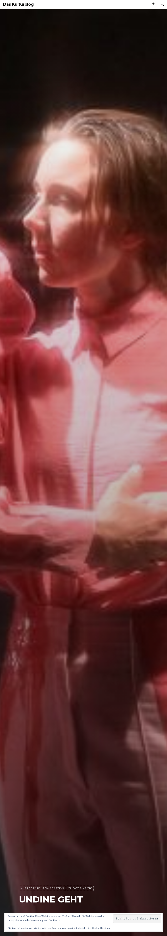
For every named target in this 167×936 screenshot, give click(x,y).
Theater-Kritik (80, 888)
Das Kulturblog (18, 4)
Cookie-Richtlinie (101, 928)
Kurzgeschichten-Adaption (42, 888)
